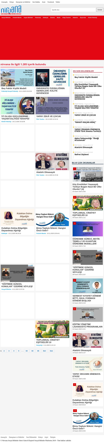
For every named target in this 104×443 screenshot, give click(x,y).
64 (32, 351)
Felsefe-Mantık (17, 17)
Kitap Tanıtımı (67, 17)
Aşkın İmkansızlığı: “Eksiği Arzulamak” (87, 139)
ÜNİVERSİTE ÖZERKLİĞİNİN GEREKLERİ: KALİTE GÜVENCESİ (87, 97)
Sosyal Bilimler (6, 17)
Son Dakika (36, 2)
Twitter (58, 2)
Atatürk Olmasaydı (83, 147)
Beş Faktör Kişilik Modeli (86, 77)
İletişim (52, 437)
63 (27, 351)
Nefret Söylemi (82, 154)
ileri (44, 351)
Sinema (52, 17)
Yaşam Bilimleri (28, 17)
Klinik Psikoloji (92, 17)
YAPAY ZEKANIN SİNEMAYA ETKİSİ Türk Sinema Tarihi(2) (88, 130)
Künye (12, 2)
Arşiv (43, 2)
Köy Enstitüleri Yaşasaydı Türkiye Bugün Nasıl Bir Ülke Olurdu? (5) (88, 86)
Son (51, 351)
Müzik (58, 17)
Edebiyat (45, 17)
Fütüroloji (38, 17)
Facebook (51, 2)
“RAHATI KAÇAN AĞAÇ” (85, 122)
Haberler (75, 17)
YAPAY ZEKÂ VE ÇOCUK (85, 115)
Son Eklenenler (31, 437)
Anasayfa (4, 2)
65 (38, 351)
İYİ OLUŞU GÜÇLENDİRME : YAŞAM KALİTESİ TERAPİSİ (87, 107)
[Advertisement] (19, 40)
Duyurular (83, 17)
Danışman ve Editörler (23, 2)
